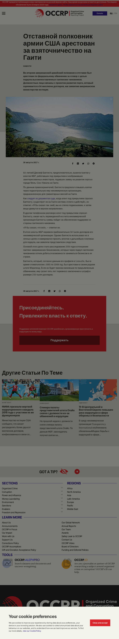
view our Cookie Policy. (32, 631)
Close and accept (100, 623)
